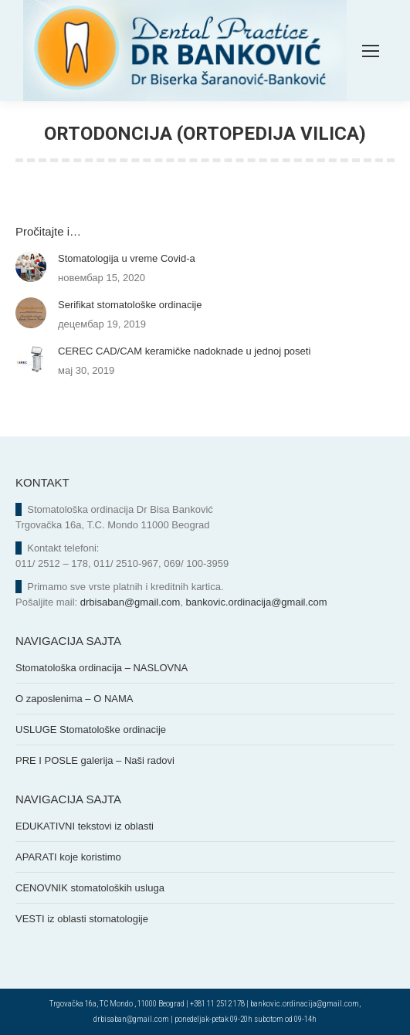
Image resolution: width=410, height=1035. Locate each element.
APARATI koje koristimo (68, 857)
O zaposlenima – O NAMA (74, 698)
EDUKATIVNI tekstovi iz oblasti (84, 826)
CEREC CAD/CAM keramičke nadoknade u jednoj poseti (184, 351)
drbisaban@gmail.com (130, 602)
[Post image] (30, 266)
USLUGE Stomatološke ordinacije (90, 729)
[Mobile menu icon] (370, 51)
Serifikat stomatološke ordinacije (130, 304)
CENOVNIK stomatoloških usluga (89, 888)
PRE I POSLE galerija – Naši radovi (95, 760)
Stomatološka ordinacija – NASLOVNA (101, 668)
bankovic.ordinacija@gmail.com (256, 602)
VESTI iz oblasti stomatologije (81, 919)
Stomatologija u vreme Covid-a (126, 258)
